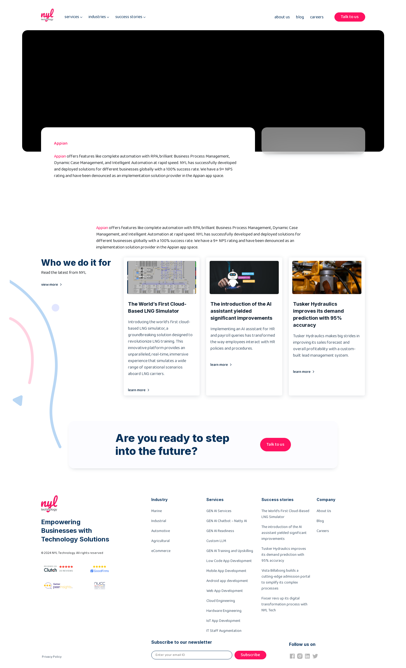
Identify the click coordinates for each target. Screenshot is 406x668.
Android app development (227, 581)
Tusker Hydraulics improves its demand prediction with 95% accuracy (283, 555)
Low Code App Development (229, 561)
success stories (130, 17)
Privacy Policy (52, 656)
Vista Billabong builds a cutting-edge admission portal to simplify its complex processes (285, 579)
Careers (317, 17)
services (73, 17)
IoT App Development (223, 621)
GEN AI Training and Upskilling (229, 551)
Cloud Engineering (220, 601)
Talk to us (350, 16)
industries (99, 17)
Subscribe (250, 655)
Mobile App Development (226, 571)
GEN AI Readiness (220, 531)
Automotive (160, 531)
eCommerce (160, 551)
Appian (60, 156)
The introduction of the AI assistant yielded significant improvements (284, 533)
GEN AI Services (218, 511)
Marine (156, 511)
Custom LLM (216, 541)
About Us (282, 17)
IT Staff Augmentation (223, 631)
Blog (300, 17)
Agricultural (160, 541)
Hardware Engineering (223, 611)
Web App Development (224, 591)
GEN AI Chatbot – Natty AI (226, 521)
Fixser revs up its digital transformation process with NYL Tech (284, 604)
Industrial (158, 521)
